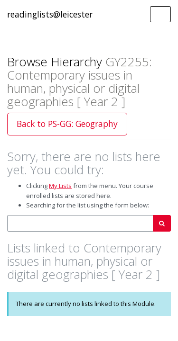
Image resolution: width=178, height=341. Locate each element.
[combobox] (80, 223)
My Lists (60, 185)
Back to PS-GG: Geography (67, 123)
